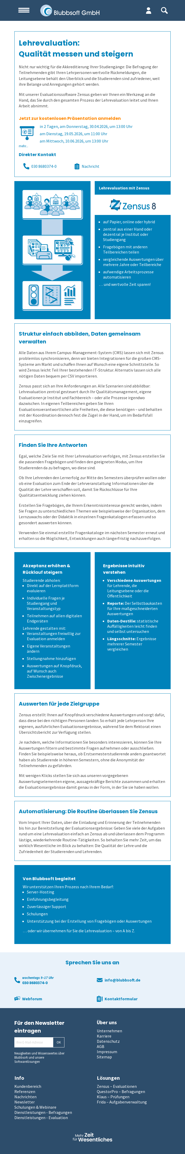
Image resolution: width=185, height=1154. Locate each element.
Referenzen (24, 1091)
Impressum (107, 1051)
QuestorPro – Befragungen (121, 1091)
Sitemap (104, 1056)
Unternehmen (109, 1030)
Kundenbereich (27, 1086)
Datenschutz (108, 1041)
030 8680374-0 (39, 166)
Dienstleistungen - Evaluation (41, 1117)
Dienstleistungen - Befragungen (43, 1112)
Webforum (32, 998)
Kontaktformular (121, 998)
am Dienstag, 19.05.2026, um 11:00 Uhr (73, 133)
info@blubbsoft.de (122, 980)
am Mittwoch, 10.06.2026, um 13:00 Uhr (74, 141)
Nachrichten (25, 1096)
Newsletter (24, 1101)
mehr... (23, 146)
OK (59, 1042)
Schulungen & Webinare (35, 1107)
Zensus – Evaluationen (117, 1086)
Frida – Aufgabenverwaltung (122, 1101)
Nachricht (86, 166)
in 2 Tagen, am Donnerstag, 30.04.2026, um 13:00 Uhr (86, 126)
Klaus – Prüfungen (113, 1096)
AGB (100, 1046)
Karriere (104, 1036)
